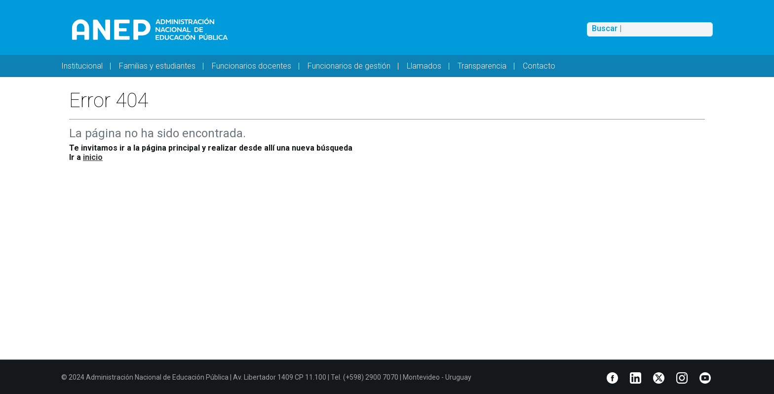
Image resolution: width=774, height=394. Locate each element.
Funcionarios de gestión (349, 66)
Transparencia (482, 66)
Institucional (82, 66)
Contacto (539, 66)
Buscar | (606, 28)
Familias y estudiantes (157, 66)
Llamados (424, 66)
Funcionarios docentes (251, 66)
